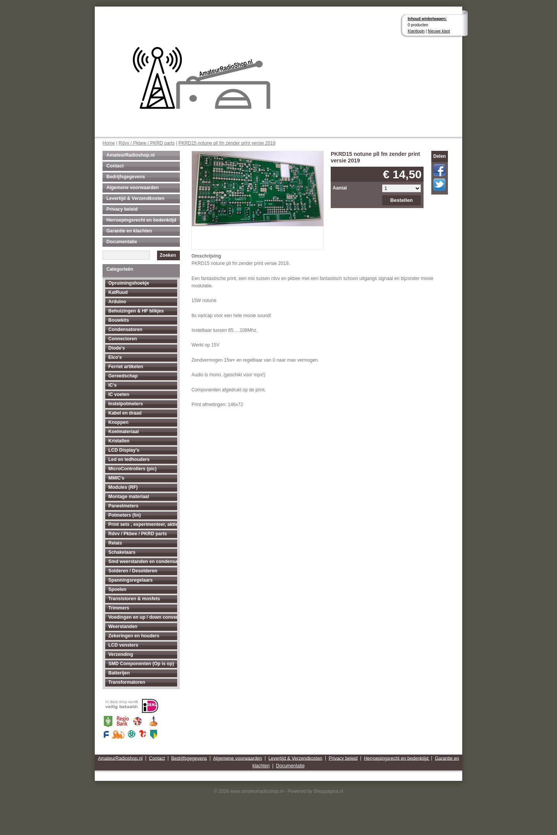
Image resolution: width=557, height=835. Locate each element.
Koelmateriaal (123, 431)
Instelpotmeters (125, 403)
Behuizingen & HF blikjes (136, 311)
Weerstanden (122, 626)
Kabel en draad (125, 413)
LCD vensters (123, 645)
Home (109, 143)
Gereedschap (123, 376)
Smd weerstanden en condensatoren (142, 561)
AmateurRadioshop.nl (130, 155)
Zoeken (168, 255)
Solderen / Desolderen (132, 571)
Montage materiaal (128, 496)
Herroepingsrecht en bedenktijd (141, 220)
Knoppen (118, 422)
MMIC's (116, 478)
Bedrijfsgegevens (125, 176)
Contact (115, 166)
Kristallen (119, 441)
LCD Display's (123, 450)
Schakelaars (121, 552)
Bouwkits (118, 320)
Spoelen (117, 589)
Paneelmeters (123, 506)
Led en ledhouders (129, 459)
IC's (112, 385)
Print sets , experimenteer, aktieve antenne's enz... (142, 524)
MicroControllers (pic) (132, 468)
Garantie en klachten (129, 231)
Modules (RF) (123, 487)
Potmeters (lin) (124, 515)
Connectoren (122, 339)
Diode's (116, 348)
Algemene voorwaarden (132, 187)
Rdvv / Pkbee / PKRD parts (147, 143)
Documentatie (121, 241)
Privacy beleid (122, 209)
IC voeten (118, 394)
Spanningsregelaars (130, 580)
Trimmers (118, 608)
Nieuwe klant (439, 31)
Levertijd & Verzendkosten (135, 198)
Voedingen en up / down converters (142, 617)
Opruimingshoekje (128, 283)
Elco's (115, 357)
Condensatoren (125, 329)
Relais (115, 543)
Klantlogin (416, 31)
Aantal (340, 188)
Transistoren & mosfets (134, 598)
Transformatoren (126, 682)
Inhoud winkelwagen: (427, 19)
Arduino (117, 301)
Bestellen (401, 200)
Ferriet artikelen (125, 366)
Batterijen (119, 673)
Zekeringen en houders (133, 636)
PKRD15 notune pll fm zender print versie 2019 (226, 143)
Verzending (120, 654)
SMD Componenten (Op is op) (141, 663)
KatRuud (118, 292)
